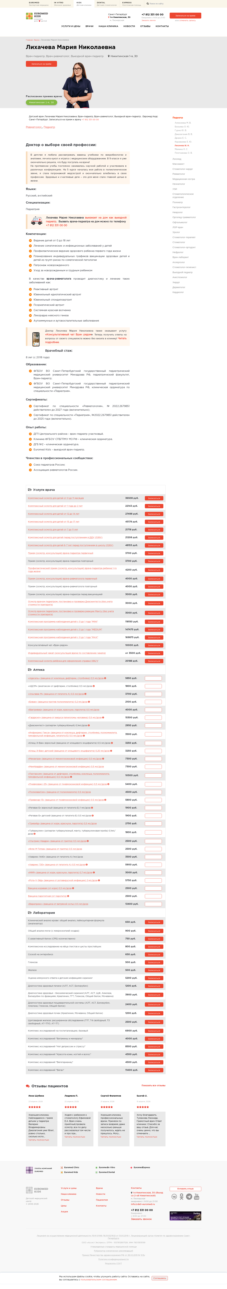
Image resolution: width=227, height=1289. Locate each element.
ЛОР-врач (178, 227)
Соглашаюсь (159, 1283)
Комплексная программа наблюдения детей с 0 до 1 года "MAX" (63, 639)
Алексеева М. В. (183, 123)
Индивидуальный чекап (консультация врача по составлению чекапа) (67, 655)
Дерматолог (179, 287)
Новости (129, 26)
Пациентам (102, 1205)
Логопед (177, 159)
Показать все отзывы (154, 1091)
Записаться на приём (41, 64)
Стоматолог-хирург (183, 169)
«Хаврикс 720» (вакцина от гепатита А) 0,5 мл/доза (56, 868)
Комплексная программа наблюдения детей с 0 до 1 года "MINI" (63, 623)
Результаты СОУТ (113, 1269)
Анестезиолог (180, 277)
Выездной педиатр (183, 272)
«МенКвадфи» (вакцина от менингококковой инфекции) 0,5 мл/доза (66, 770)
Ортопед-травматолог (184, 217)
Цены (64, 1211)
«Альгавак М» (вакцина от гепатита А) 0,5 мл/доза (56, 697)
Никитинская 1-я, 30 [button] (43, 102)
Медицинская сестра (184, 178)
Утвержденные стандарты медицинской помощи (113, 1252)
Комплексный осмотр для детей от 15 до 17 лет (53, 523)
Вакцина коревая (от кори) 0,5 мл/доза (50, 892)
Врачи (89, 26)
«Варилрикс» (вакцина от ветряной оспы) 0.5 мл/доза (58, 907)
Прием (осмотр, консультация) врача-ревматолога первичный (62, 580)
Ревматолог (179, 174)
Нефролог (178, 252)
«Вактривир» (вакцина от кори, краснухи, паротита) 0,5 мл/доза (63, 713)
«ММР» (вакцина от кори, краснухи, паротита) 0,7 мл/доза (60, 876)
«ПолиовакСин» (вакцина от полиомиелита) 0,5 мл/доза (59, 795)
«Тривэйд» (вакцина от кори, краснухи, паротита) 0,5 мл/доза (62, 827)
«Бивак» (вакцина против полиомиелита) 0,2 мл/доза (57, 705)
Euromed (38, 4)
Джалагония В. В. (183, 134)
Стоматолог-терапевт (184, 237)
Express (131, 4)
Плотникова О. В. (183, 153)
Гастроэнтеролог (182, 207)
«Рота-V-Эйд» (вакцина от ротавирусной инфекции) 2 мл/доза (62, 884)
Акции (64, 1217)
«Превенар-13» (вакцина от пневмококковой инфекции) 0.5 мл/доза (66, 803)
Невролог (178, 212)
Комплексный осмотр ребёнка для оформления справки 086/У (63, 663)
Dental (107, 4)
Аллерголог (179, 262)
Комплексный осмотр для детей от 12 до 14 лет (53, 516)
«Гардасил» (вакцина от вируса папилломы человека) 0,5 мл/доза (65, 721)
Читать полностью (39, 1145)
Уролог (176, 232)
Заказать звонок (149, 20)
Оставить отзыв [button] (185, 1195)
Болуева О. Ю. (182, 127)
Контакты (162, 26)
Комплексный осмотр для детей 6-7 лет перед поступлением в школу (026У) (70, 547)
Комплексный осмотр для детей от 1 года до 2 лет (55, 508)
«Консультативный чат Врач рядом (68, 334)
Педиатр (178, 118)
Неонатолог (179, 184)
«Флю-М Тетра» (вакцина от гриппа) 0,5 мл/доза (55, 852)
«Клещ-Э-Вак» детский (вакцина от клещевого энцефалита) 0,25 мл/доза (69, 754)
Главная (29, 40)
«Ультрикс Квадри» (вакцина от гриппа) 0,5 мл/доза (57, 845)
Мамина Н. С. (181, 149)
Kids (84, 4)
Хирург (176, 282)
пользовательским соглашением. (99, 1285)
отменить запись (187, 20)
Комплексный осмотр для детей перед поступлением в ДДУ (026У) (65, 539)
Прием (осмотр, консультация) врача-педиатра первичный (60, 555)
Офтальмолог (180, 222)
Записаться (154, 500)
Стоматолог (179, 242)
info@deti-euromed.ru (143, 1210)
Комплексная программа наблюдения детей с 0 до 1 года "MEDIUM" (65, 631)
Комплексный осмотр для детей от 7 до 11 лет (53, 531)
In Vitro (62, 4)
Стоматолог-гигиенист (184, 267)
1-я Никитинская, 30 (119, 17)
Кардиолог (178, 292)
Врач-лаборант (181, 257)
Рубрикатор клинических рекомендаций (113, 1256)
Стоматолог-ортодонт (184, 247)
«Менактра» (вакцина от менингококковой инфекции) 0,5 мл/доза (65, 762)
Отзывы (145, 26)
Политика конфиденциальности (113, 1265)
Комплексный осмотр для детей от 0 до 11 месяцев (56, 500)
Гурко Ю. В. (181, 130)
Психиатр (178, 202)
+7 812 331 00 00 (153, 15)
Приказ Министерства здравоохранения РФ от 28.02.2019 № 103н (113, 1260)
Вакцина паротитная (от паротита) (47, 900)
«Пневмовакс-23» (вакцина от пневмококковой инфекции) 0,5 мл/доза (67, 788)
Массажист (178, 164)
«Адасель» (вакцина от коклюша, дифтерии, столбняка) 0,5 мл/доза (66, 682)
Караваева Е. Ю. (183, 142)
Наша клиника (108, 26)
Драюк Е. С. (181, 138)
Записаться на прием (185, 15)
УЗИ (175, 189)
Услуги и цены (70, 26)
